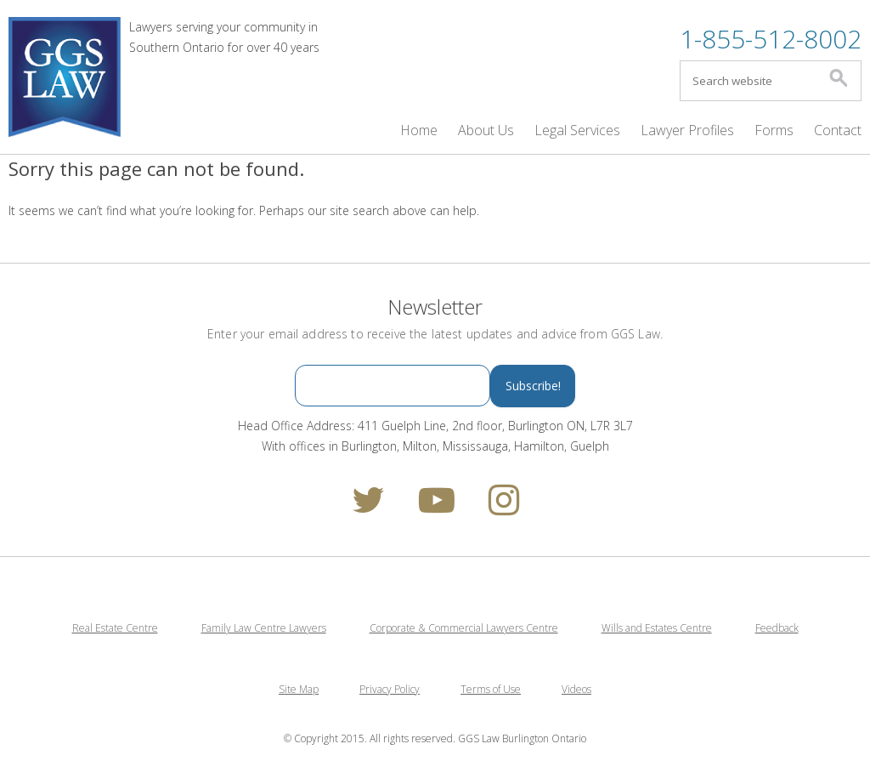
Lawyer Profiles (687, 130)
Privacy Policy (389, 689)
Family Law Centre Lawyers (263, 628)
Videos (576, 689)
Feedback (777, 628)
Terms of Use (490, 689)
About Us (486, 130)
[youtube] (437, 508)
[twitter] (368, 508)
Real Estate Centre (115, 628)
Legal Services (577, 130)
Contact (838, 130)
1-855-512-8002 (771, 38)
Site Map (299, 689)
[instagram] (504, 508)
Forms (774, 130)
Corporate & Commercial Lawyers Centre (464, 628)
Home (419, 130)
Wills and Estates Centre (657, 628)
